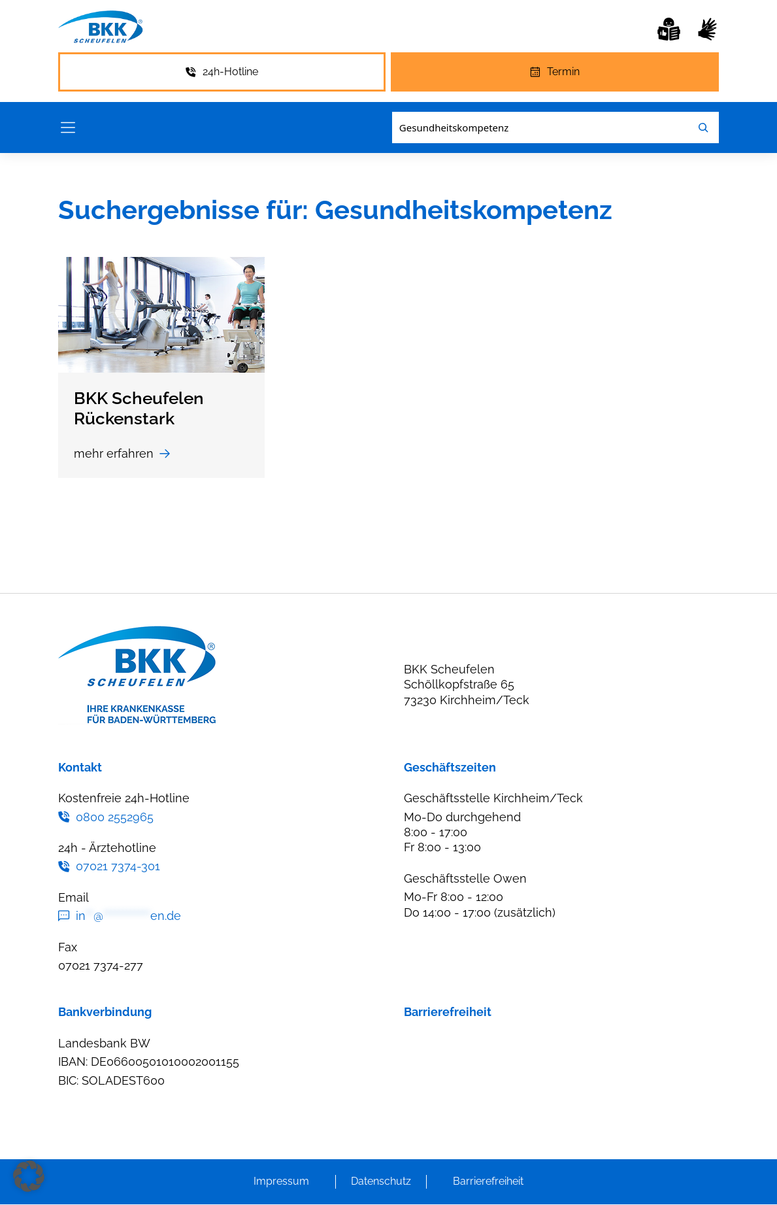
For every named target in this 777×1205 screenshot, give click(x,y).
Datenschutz (381, 1182)
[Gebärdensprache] (707, 29)
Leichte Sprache (449, 1121)
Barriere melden (448, 1043)
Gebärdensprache (453, 1095)
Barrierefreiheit (488, 1182)
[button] (29, 1176)
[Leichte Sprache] (669, 29)
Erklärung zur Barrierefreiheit (483, 1069)
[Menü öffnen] (68, 128)
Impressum (281, 1182)
